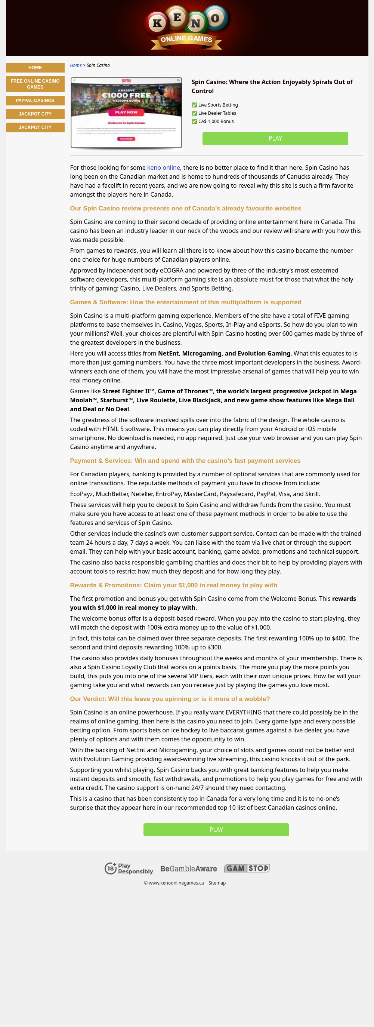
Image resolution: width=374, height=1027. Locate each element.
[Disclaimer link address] (189, 870)
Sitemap (217, 883)
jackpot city (35, 127)
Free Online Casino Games (35, 84)
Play (275, 138)
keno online (163, 167)
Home (35, 67)
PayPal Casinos (35, 100)
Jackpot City (35, 114)
